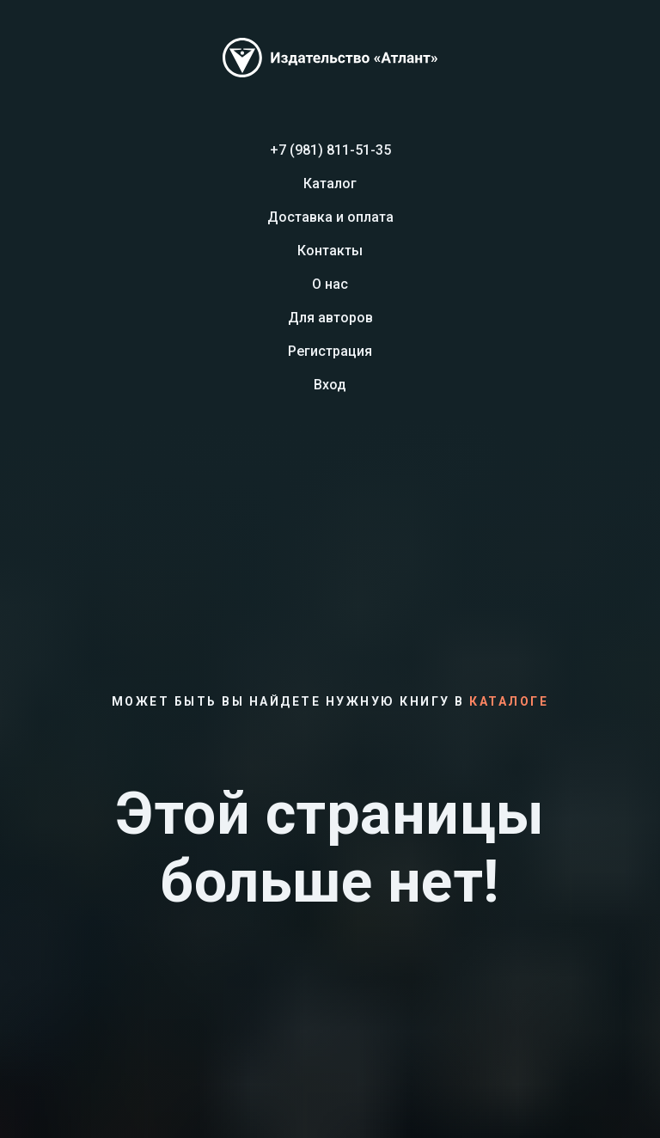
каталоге (508, 701)
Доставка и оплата (330, 217)
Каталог (330, 183)
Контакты (330, 250)
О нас (330, 284)
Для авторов (330, 317)
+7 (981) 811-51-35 (330, 150)
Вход (330, 384)
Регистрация (330, 351)
